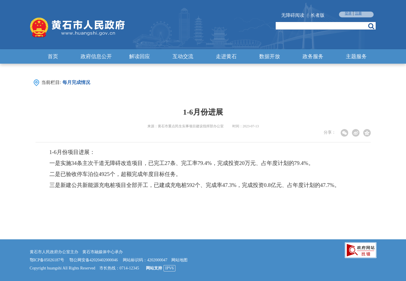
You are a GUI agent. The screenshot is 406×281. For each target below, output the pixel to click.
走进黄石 (226, 56)
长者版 (318, 15)
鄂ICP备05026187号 (47, 260)
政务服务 (313, 56)
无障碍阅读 (292, 15)
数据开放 (269, 56)
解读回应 (139, 56)
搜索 (371, 26)
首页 (53, 56)
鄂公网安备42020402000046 (93, 260)
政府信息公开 (96, 56)
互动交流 (183, 56)
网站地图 (179, 260)
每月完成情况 (76, 82)
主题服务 (356, 56)
